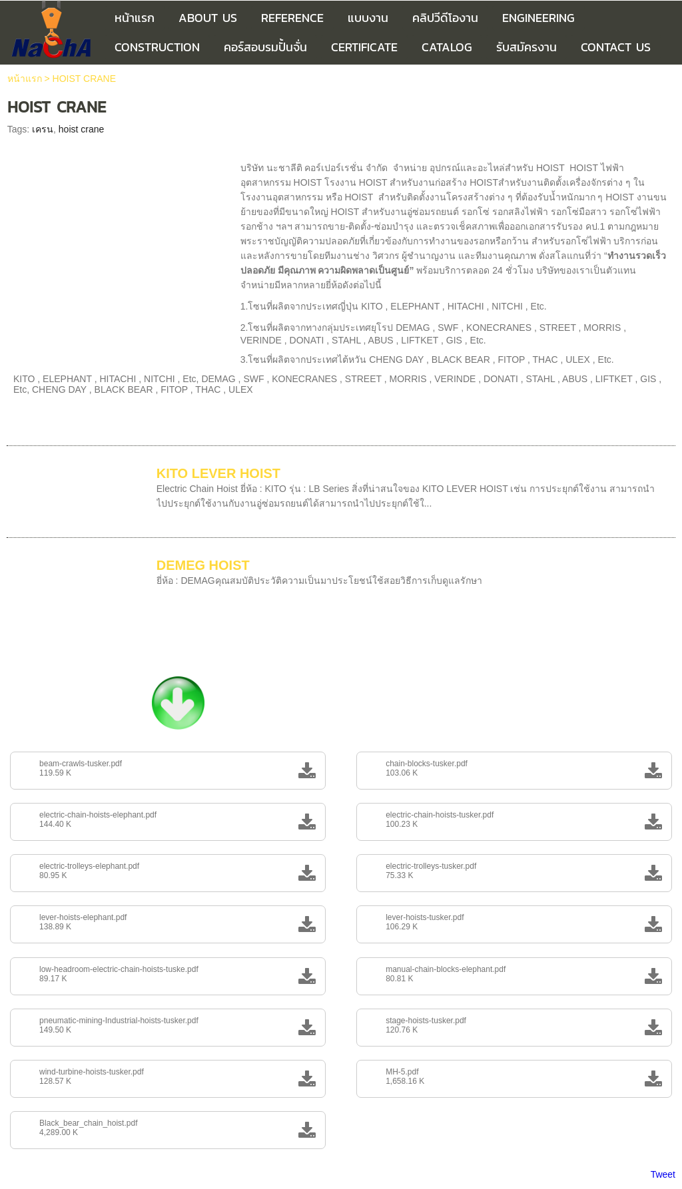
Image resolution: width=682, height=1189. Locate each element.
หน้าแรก (24, 78)
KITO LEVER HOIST (218, 473)
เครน (42, 129)
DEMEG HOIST (203, 565)
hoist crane (81, 129)
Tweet (663, 1174)
